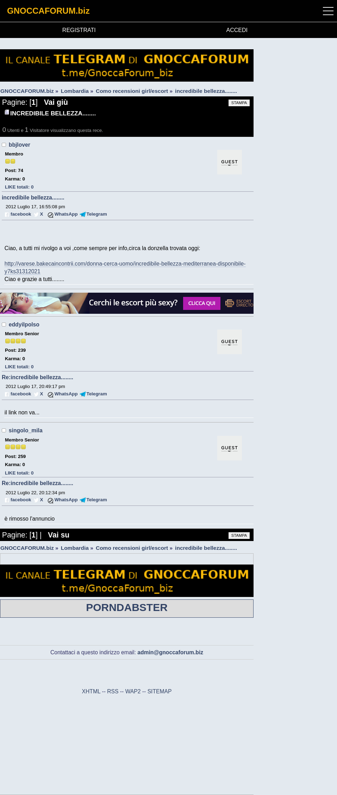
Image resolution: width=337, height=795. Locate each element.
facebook (21, 214)
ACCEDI (237, 30)
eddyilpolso (24, 324)
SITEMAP (160, 691)
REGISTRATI (79, 30)
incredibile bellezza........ (33, 198)
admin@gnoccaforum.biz (170, 652)
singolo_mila (26, 430)
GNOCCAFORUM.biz (48, 10)
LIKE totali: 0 (19, 187)
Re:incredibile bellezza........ (37, 377)
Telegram (97, 214)
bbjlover (19, 145)
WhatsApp (66, 214)
